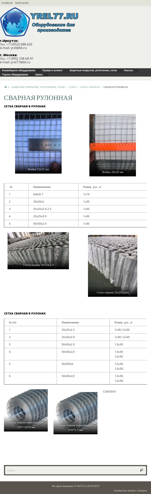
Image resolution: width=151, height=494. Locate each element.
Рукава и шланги (52, 70)
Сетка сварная (91, 86)
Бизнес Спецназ (137, 490)
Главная (6, 3)
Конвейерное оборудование (18, 70)
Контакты (21, 3)
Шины (39, 74)
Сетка (74, 86)
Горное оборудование (15, 74)
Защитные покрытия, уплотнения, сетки (93, 70)
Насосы (128, 70)
